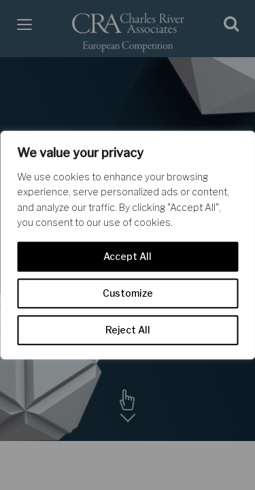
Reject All (127, 330)
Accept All (127, 256)
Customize (128, 293)
